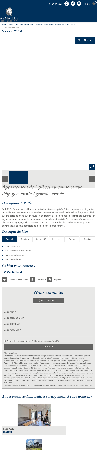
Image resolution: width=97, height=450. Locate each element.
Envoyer (48, 436)
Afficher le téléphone (48, 390)
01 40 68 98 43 (54, 4)
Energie (72, 338)
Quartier (87, 338)
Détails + (25, 338)
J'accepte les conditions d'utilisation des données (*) (32, 430)
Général (9, 338)
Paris (16, 24)
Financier (56, 338)
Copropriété (40, 338)
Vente (11, 24)
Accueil (4, 24)
